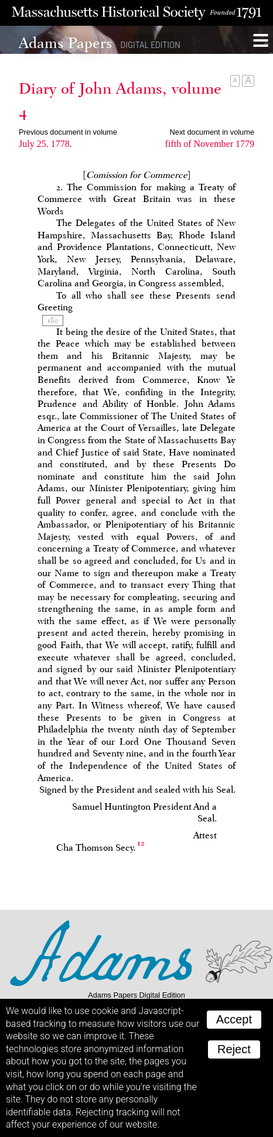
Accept (234, 1019)
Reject (234, 1049)
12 (141, 843)
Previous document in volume (68, 132)
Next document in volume (212, 132)
